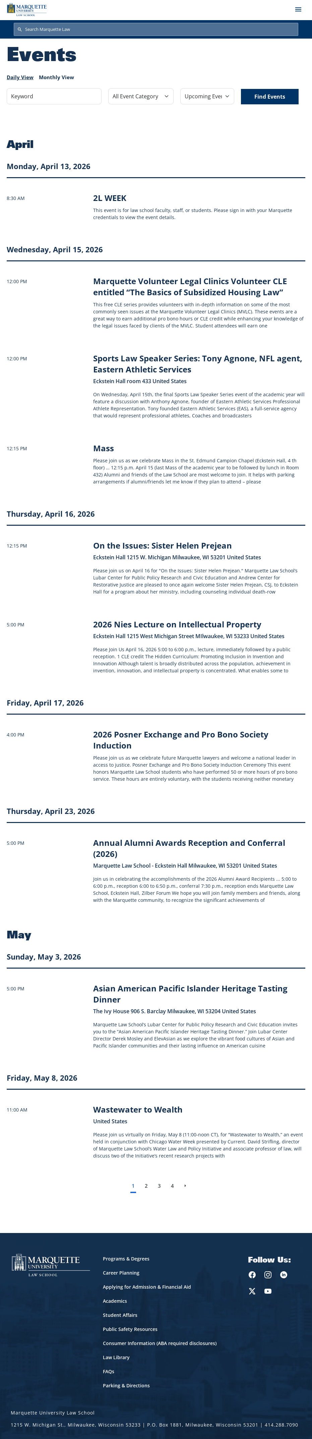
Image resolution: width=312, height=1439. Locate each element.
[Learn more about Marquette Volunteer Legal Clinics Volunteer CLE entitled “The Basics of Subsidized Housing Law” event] (190, 286)
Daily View (20, 77)
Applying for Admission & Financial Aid (147, 1287)
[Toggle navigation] (298, 9)
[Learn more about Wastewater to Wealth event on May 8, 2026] (138, 1109)
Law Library (116, 1357)
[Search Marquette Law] (156, 29)
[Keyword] (54, 96)
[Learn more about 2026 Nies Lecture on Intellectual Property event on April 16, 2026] (177, 624)
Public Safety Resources (130, 1329)
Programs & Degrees (126, 1258)
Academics (115, 1301)
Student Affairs (120, 1315)
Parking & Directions (126, 1385)
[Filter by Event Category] (141, 96)
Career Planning (121, 1273)
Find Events (269, 96)
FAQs (108, 1371)
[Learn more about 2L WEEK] (109, 197)
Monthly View (56, 77)
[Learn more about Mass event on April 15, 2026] (103, 448)
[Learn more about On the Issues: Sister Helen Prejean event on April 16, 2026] (162, 545)
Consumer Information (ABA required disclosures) (159, 1343)
